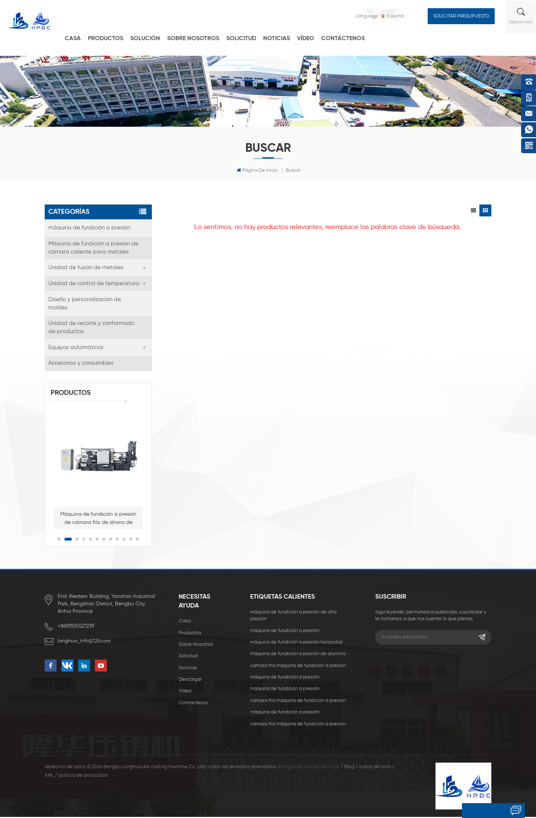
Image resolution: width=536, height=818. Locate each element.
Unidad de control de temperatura (93, 284)
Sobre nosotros (199, 38)
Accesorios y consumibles (81, 364)
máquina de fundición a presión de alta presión (293, 616)
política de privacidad (82, 776)
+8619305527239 (76, 627)
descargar (190, 680)
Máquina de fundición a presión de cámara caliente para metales (93, 248)
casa (79, 38)
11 (130, 540)
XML (49, 776)
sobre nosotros (196, 645)
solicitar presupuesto (461, 15)
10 (123, 540)
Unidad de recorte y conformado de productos (91, 328)
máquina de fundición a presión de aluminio (298, 655)
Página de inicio (257, 170)
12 (137, 540)
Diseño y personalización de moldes (84, 304)
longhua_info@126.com (85, 642)
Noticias (282, 38)
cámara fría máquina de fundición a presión (298, 666)
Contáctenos (349, 38)
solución (151, 38)
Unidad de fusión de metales (86, 268)
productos (111, 38)
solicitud (247, 38)
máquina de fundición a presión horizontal (296, 643)
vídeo (311, 38)
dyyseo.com (326, 768)
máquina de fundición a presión (89, 228)
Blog (349, 768)
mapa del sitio (375, 768)
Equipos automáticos (75, 348)
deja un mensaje (485, 810)
